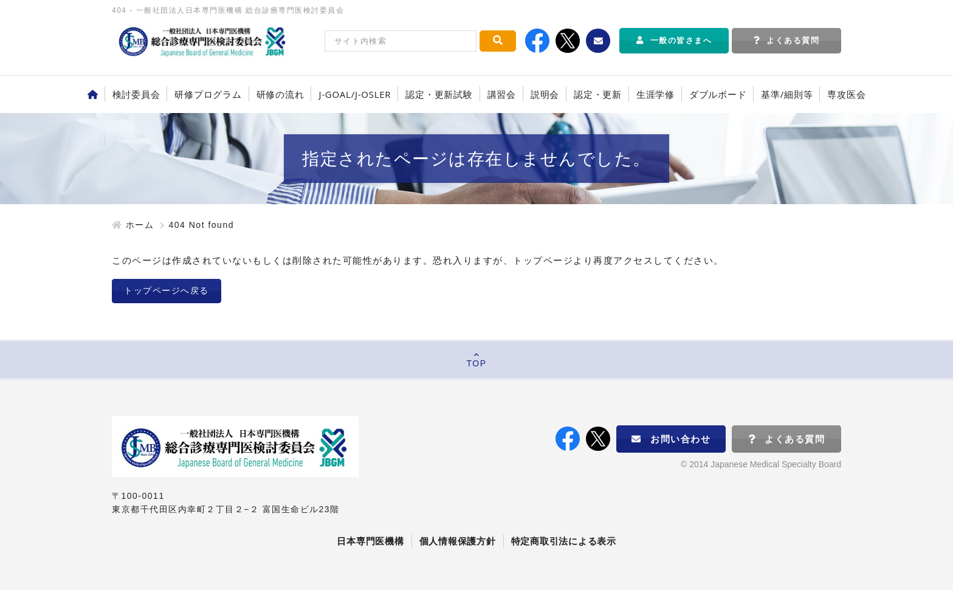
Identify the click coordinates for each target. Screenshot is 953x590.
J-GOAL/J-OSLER (354, 94)
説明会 (545, 94)
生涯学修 (655, 94)
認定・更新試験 (438, 94)
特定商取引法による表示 (563, 541)
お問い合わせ (671, 439)
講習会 (501, 94)
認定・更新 (598, 94)
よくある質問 (787, 40)
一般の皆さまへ (674, 40)
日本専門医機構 (370, 541)
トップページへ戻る (166, 290)
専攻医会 (846, 94)
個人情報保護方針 (457, 541)
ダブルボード (718, 94)
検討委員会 (136, 94)
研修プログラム (207, 94)
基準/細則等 (787, 94)
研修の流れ (280, 94)
